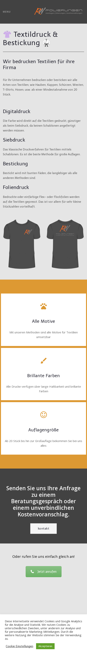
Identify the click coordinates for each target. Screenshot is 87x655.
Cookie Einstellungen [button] (19, 646)
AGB (43, 614)
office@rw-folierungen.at (43, 602)
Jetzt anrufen (44, 571)
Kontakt (43, 528)
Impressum (43, 608)
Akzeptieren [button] (45, 646)
